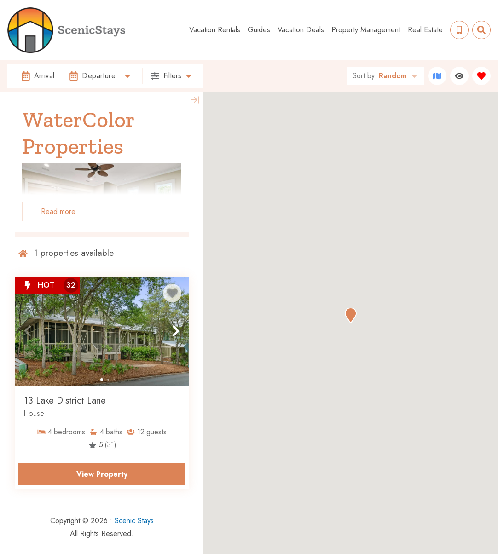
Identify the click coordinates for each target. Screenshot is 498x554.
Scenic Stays (134, 520)
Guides (259, 29)
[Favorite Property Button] (172, 293)
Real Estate (425, 29)
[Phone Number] (459, 30)
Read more (58, 211)
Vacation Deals (301, 29)
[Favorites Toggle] (481, 76)
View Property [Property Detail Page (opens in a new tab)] (101, 474)
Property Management (365, 29)
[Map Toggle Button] (437, 76)
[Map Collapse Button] (195, 100)
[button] (27, 331)
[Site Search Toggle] (481, 30)
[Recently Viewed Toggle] (459, 76)
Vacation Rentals (214, 29)
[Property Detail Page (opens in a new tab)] (102, 331)
